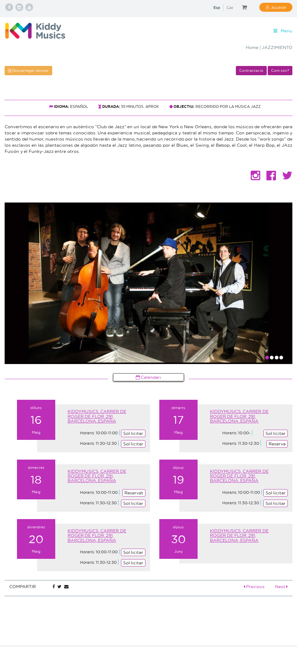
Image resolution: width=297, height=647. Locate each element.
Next (281, 586)
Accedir (278, 7)
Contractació (251, 70)
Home (252, 47)
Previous (254, 586)
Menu (282, 31)
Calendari (148, 377)
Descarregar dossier (28, 70)
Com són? (280, 70)
